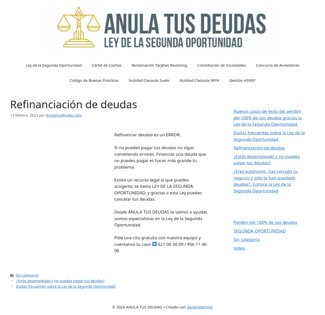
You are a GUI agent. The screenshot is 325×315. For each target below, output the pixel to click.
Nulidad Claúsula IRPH (199, 80)
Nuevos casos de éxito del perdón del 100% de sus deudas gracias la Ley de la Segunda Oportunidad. (267, 117)
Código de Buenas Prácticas (94, 80)
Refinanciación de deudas (259, 148)
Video (239, 248)
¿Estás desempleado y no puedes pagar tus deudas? (60, 280)
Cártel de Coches (107, 65)
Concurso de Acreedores (277, 65)
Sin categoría (27, 275)
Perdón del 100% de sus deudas (265, 222)
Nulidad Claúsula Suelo (149, 80)
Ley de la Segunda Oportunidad (54, 65)
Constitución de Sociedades (221, 65)
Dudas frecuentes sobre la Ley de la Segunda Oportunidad (65, 286)
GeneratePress (200, 306)
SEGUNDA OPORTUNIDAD (259, 231)
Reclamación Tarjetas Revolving (159, 65)
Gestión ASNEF (242, 80)
